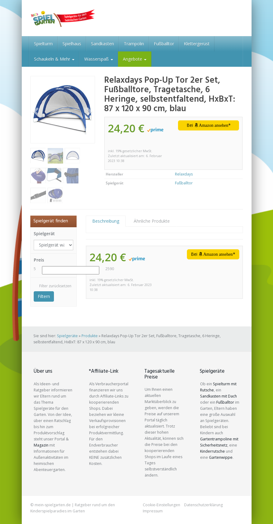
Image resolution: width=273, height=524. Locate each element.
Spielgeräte (67, 335)
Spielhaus (72, 44)
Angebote (134, 59)
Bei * (209, 125)
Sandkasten (102, 44)
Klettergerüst (197, 44)
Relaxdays (184, 174)
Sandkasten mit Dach (218, 396)
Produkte (90, 335)
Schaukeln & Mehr (54, 59)
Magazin (41, 445)
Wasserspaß (98, 59)
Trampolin (134, 44)
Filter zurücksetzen (55, 285)
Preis (39, 260)
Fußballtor (164, 44)
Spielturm (43, 44)
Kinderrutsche (212, 451)
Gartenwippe (221, 457)
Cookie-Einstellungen (161, 504)
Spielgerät (44, 233)
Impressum (153, 511)
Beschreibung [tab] (105, 221)
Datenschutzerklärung (203, 504)
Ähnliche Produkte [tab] (152, 221)
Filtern (44, 296)
